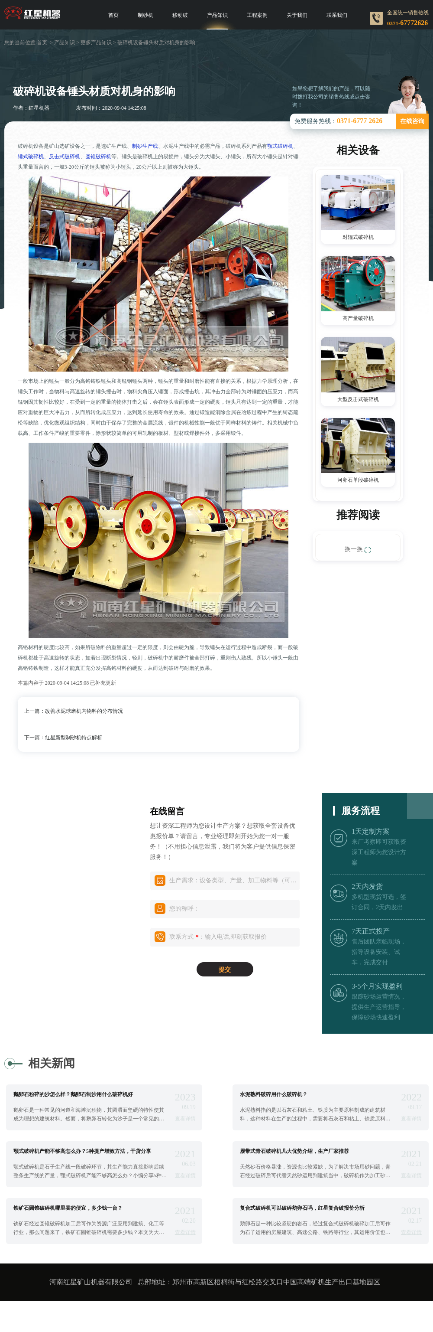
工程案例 (257, 15)
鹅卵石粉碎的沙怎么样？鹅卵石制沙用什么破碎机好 (73, 1094)
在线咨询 (412, 121)
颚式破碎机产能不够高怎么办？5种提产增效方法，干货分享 (82, 1151)
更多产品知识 (96, 42)
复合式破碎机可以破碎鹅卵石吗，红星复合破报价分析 (302, 1208)
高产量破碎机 (358, 318)
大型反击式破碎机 (358, 399)
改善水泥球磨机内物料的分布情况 (84, 711)
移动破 (180, 15)
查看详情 (185, 1119)
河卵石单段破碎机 (358, 480)
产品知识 (217, 15)
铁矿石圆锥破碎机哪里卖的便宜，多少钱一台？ (68, 1208)
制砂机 (145, 15)
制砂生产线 (145, 146)
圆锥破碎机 (98, 156)
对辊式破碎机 (358, 237)
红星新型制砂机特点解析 (73, 738)
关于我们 (297, 15)
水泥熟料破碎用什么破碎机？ (273, 1094)
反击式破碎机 (64, 156)
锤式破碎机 (31, 156)
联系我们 (336, 15)
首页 (113, 15)
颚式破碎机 (280, 146)
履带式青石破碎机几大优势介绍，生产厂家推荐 (294, 1151)
